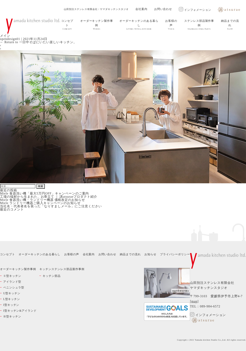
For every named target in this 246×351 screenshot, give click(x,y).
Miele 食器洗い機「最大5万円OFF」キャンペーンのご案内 (44, 193)
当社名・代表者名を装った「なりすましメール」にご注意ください (51, 206)
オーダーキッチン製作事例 (96, 24)
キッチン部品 (52, 275)
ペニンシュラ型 (13, 287)
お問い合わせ (163, 9)
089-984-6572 (210, 306)
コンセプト (67, 24)
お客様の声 (171, 24)
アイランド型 (12, 281)
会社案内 (141, 9)
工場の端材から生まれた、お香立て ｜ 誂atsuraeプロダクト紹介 (48, 196)
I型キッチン (11, 304)
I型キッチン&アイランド (20, 310)
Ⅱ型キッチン (12, 275)
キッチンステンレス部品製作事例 (61, 269)
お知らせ (150, 254)
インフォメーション (195, 9)
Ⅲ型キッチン (12, 316)
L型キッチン (11, 299)
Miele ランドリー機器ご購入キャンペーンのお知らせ (40, 203)
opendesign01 (10, 39)
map (194, 301)
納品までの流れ (230, 24)
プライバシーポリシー (175, 254)
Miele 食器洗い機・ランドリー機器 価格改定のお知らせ (42, 199)
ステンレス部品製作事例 (199, 24)
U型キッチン (11, 293)
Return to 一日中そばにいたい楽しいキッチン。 (38, 42)
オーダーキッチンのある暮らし (139, 24)
